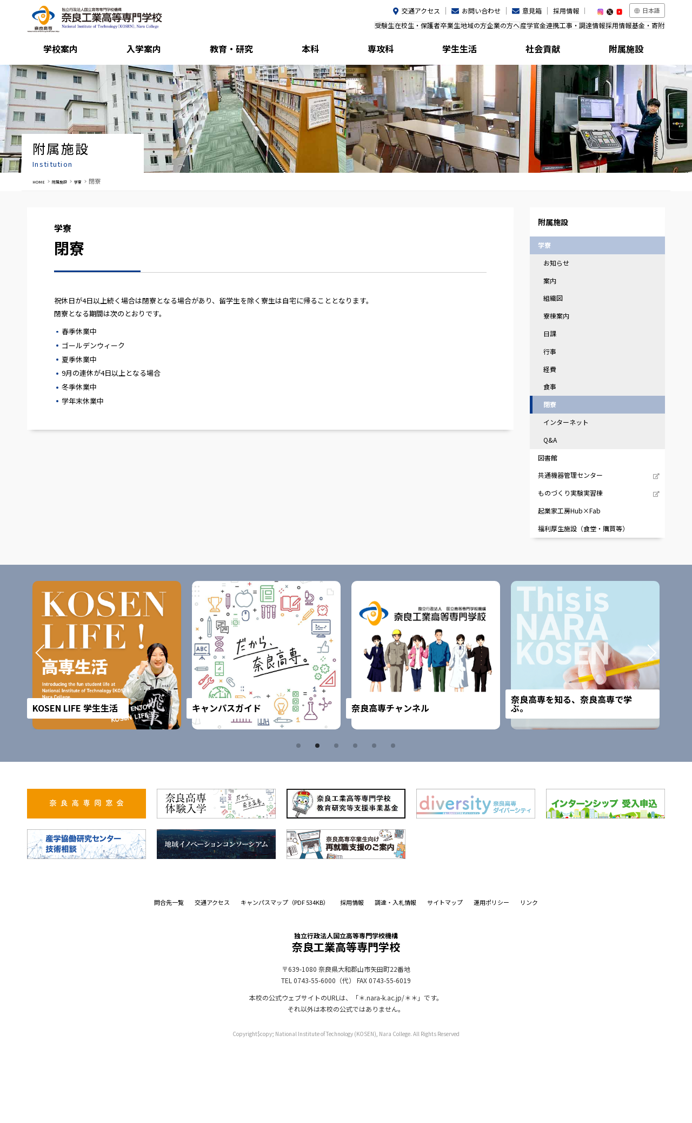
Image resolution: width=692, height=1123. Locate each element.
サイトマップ (445, 977)
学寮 (93, 181)
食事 (556, 427)
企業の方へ (454, 28)
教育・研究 (226, 51)
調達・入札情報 (395, 977)
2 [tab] (319, 820)
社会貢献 (545, 51)
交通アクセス (421, 10)
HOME (41, 181)
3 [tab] (337, 820)
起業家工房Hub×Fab (576, 578)
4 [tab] (356, 820)
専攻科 (386, 51)
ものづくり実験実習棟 (578, 556)
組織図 (559, 324)
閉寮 (556, 447)
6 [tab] (394, 820)
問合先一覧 (169, 977)
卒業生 (380, 28)
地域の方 (414, 28)
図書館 (553, 510)
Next (637, 730)
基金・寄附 (643, 28)
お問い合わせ (481, 10)
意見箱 (532, 10)
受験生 (292, 28)
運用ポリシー (491, 977)
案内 (556, 302)
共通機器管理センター (578, 533)
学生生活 (465, 51)
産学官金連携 (501, 28)
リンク (529, 977)
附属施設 (625, 51)
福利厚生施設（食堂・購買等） (592, 601)
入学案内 (146, 51)
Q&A (556, 488)
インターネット (573, 468)
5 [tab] (375, 820)
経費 (556, 406)
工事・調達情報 (555, 28)
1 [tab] (300, 820)
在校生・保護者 (336, 28)
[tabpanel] (107, 730)
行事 (556, 385)
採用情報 (566, 10)
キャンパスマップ (285, 977)
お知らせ (563, 282)
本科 (306, 51)
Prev (55, 730)
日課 (556, 365)
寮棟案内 (563, 344)
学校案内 (67, 51)
